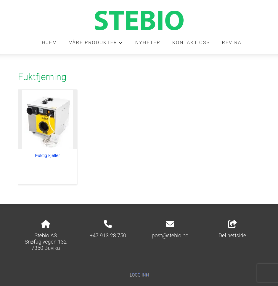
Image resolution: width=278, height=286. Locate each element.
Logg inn (138, 274)
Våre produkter (96, 44)
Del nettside (232, 229)
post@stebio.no (170, 235)
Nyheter (147, 42)
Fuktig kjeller (47, 155)
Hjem (49, 42)
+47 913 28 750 (108, 235)
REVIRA (231, 42)
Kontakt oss (191, 42)
